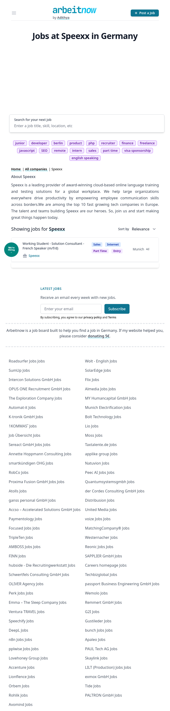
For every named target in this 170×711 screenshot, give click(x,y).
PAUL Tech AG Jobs (101, 648)
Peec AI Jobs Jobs (100, 472)
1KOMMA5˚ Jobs (23, 426)
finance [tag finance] (127, 143)
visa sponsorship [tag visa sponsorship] (137, 150)
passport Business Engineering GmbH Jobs (122, 583)
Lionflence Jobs (22, 676)
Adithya (63, 17)
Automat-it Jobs (22, 407)
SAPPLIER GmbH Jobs (103, 556)
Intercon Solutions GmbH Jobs (35, 379)
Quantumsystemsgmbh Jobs (110, 481)
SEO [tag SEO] (44, 150)
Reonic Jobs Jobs (99, 546)
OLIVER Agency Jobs (26, 583)
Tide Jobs (93, 685)
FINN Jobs (17, 556)
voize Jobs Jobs (98, 518)
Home (16, 169)
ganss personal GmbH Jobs (32, 500)
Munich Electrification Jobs (108, 407)
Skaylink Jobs (96, 658)
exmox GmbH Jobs (101, 676)
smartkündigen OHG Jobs (31, 463)
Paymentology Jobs (25, 518)
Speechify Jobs (21, 621)
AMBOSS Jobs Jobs (24, 546)
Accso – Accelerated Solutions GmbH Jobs (44, 509)
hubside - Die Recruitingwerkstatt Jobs (42, 565)
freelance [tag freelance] (147, 143)
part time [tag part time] (110, 150)
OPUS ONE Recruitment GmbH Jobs (39, 388)
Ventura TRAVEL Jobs (26, 611)
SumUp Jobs (19, 370)
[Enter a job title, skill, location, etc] (86, 125)
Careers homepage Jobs (106, 565)
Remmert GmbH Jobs (103, 602)
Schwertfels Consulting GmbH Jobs (39, 574)
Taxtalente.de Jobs (101, 444)
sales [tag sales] (92, 150)
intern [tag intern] (77, 150)
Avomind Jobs (21, 704)
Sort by (123, 229)
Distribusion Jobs (100, 500)
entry (117, 251)
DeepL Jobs (18, 630)
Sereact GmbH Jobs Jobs (29, 444)
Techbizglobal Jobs (101, 574)
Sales (97, 244)
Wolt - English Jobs (101, 361)
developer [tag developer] (39, 143)
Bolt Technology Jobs (103, 416)
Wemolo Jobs (96, 593)
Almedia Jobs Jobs (100, 388)
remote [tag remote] (60, 150)
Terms (112, 317)
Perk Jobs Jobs (21, 593)
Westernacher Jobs (101, 537)
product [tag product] (76, 143)
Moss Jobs (94, 435)
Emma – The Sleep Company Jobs (37, 602)
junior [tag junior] (20, 143)
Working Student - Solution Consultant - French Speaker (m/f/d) (53, 245)
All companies (36, 169)
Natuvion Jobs (97, 463)
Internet (113, 244)
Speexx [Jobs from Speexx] (34, 255)
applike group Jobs (101, 453)
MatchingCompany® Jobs (107, 528)
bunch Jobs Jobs (99, 630)
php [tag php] (91, 143)
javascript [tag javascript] (27, 150)
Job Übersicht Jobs (24, 435)
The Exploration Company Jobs (35, 398)
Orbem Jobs (19, 685)
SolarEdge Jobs (98, 370)
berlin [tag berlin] (58, 143)
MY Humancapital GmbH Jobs (111, 398)
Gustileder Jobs (98, 621)
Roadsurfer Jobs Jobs (27, 361)
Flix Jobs (92, 379)
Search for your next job (32, 119)
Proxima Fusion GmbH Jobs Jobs (36, 481)
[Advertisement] (86, 79)
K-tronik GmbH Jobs (26, 416)
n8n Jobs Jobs (20, 639)
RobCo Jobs (18, 472)
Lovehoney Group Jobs (28, 658)
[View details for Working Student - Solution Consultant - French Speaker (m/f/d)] (11, 249)
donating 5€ (99, 336)
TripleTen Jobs (21, 537)
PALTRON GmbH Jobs (103, 695)
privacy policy (92, 317)
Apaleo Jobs (95, 639)
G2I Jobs (92, 611)
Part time (100, 251)
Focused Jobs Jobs (24, 528)
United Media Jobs (101, 509)
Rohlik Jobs (18, 695)
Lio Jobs (92, 426)
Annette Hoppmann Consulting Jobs (40, 453)
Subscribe (117, 308)
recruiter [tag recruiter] (108, 143)
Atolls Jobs (18, 491)
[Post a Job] (145, 13)
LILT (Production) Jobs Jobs (108, 667)
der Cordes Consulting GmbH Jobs (115, 491)
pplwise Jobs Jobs (24, 648)
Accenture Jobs (21, 667)
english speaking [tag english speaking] (85, 158)
